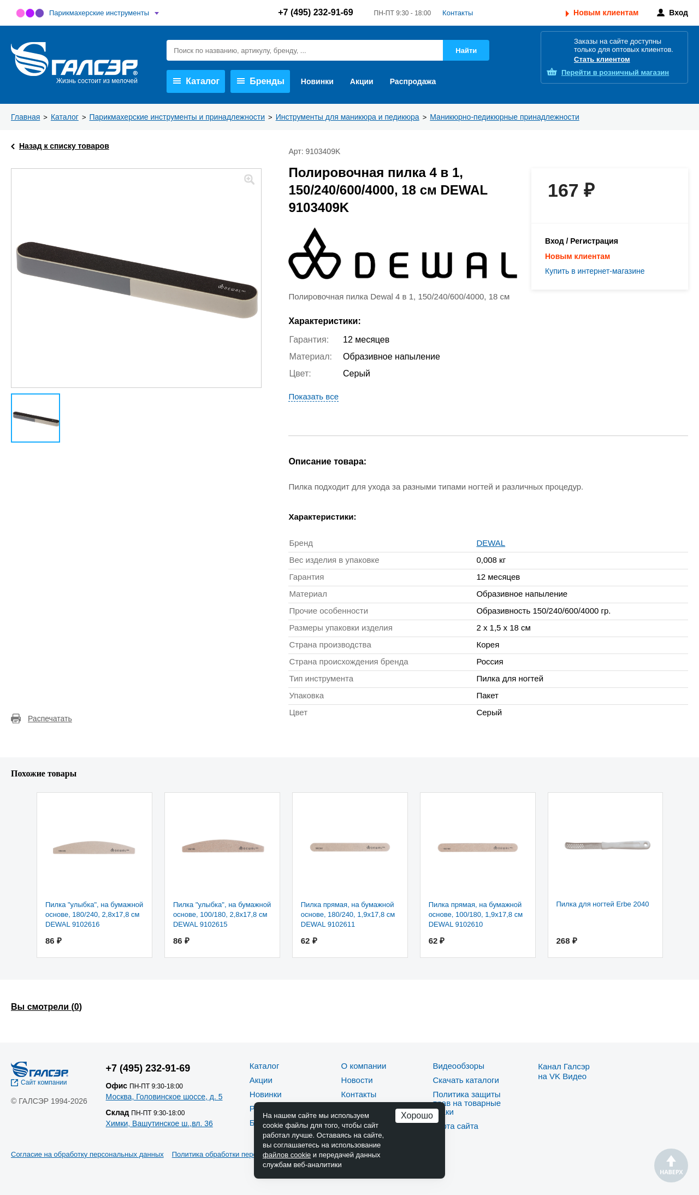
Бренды (261, 81)
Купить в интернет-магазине (595, 271)
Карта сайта (455, 1126)
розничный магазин (615, 72)
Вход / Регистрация (581, 241)
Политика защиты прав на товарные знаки (467, 1103)
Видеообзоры (458, 1065)
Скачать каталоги (466, 1080)
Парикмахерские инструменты (99, 13)
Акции (362, 81)
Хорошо (417, 1115)
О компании (364, 1065)
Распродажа (413, 81)
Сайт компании (44, 1082)
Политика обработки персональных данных (244, 1154)
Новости (357, 1080)
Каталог (196, 81)
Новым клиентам (605, 12)
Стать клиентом (602, 59)
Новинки (317, 81)
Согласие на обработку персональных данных (87, 1154)
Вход (678, 12)
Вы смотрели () (46, 1006)
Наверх (671, 1165)
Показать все (313, 396)
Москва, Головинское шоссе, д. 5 (164, 1096)
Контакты (457, 13)
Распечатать (50, 718)
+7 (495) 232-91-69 (315, 12)
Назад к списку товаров (64, 146)
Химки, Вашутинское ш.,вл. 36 (159, 1123)
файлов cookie (287, 1155)
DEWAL (490, 543)
